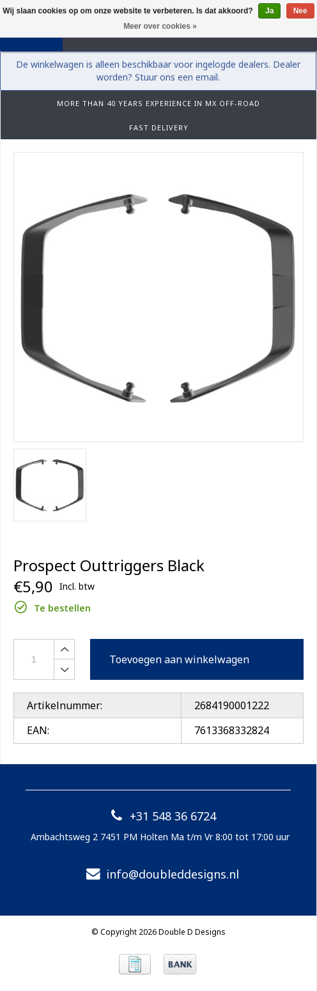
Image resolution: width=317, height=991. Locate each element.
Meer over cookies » (160, 26)
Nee (300, 10)
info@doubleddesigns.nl (160, 874)
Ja (269, 10)
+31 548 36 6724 (160, 816)
